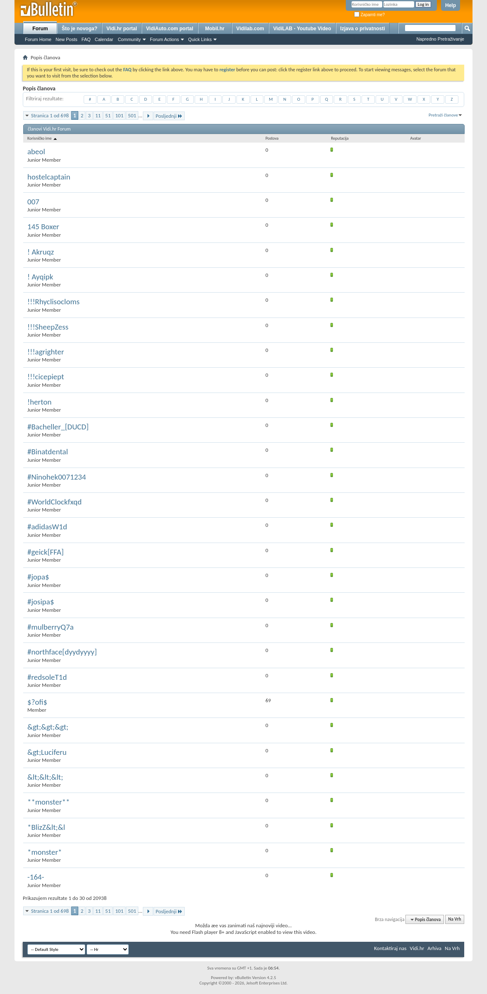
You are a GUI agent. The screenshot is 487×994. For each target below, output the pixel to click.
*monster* (44, 852)
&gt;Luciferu (47, 752)
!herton (39, 402)
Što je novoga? (79, 29)
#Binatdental (47, 451)
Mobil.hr (214, 29)
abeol (36, 151)
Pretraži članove (443, 115)
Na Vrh (454, 919)
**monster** (48, 802)
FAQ (86, 39)
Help (450, 5)
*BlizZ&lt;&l (46, 827)
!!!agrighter (45, 351)
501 (132, 115)
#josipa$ (40, 601)
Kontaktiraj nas (390, 948)
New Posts (66, 39)
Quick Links (200, 39)
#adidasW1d (47, 526)
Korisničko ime (42, 138)
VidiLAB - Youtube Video (302, 29)
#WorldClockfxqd (54, 502)
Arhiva (434, 948)
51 (108, 115)
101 (119, 115)
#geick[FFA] (45, 552)
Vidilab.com (250, 29)
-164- (35, 877)
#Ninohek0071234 (56, 477)
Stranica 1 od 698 (50, 115)
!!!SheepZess (47, 327)
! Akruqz (40, 252)
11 (98, 115)
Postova (272, 138)
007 (33, 201)
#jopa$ (38, 577)
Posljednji (169, 116)
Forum (40, 29)
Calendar (104, 39)
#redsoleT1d (47, 677)
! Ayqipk (40, 276)
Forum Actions (164, 39)
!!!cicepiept (45, 376)
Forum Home (38, 39)
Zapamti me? (369, 14)
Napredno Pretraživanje (440, 38)
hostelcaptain (48, 177)
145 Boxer (43, 226)
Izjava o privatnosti (362, 29)
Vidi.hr (417, 948)
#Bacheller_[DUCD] (58, 427)
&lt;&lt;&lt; (45, 777)
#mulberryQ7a (50, 627)
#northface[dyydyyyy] (62, 652)
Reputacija (339, 138)
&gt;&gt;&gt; (47, 727)
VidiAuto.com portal (169, 29)
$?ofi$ (37, 702)
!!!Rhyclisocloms (53, 301)
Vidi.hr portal (121, 29)
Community (129, 39)
